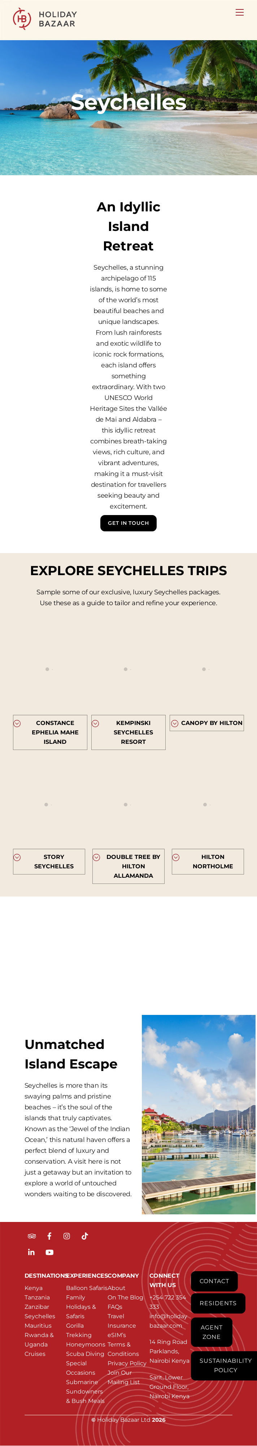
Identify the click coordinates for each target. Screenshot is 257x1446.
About (117, 1288)
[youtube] (49, 1251)
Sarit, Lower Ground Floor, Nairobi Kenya (169, 1387)
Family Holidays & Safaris (81, 1307)
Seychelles (40, 1316)
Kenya (34, 1288)
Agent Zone (212, 1332)
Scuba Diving (85, 1353)
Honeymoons (85, 1344)
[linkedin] (32, 1251)
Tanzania (37, 1297)
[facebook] (49, 1235)
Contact (214, 1281)
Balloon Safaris (87, 1288)
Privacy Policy (127, 1363)
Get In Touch (128, 523)
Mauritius (38, 1325)
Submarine (82, 1382)
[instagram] (67, 1235)
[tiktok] (85, 1235)
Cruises (35, 1353)
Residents (218, 1303)
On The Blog (125, 1297)
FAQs (115, 1306)
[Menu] (239, 10)
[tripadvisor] (32, 1235)
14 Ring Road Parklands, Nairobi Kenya (169, 1352)
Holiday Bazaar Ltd (124, 1419)
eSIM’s (117, 1335)
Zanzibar (37, 1306)
